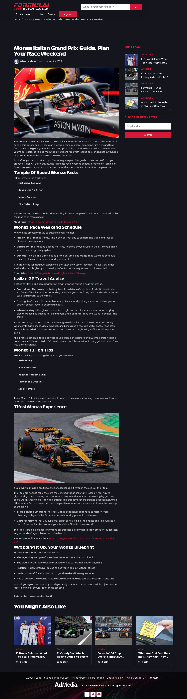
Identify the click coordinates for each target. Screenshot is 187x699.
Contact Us (139, 677)
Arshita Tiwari (35, 61)
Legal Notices (43, 677)
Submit (148, 134)
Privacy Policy (79, 677)
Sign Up (68, 14)
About (29, 677)
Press (51, 14)
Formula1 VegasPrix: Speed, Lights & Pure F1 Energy (57, 273)
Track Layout (24, 14)
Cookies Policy (115, 677)
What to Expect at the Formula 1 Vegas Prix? (53, 222)
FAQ (128, 677)
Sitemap (153, 677)
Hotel (40, 14)
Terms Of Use (61, 677)
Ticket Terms (97, 677)
